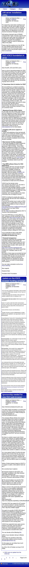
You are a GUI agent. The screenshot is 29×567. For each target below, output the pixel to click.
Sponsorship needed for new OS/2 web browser (12, 395)
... (16, 557)
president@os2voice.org (8, 540)
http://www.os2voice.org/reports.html (12, 247)
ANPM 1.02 (21, 172)
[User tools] (20, 400)
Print (24, 19)
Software (13, 19)
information (20, 157)
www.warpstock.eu (7, 127)
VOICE (13, 62)
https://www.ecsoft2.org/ (16, 217)
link (20, 532)
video (7, 211)
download (8, 50)
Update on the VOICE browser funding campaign (13, 279)
